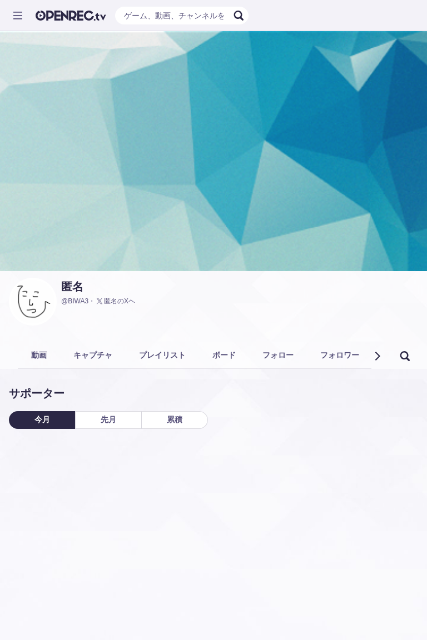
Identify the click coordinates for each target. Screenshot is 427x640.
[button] (377, 356)
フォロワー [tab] (339, 355)
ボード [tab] (224, 355)
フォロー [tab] (278, 355)
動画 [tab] (39, 355)
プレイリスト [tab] (162, 355)
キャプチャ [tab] (92, 355)
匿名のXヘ (115, 301)
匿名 (72, 287)
